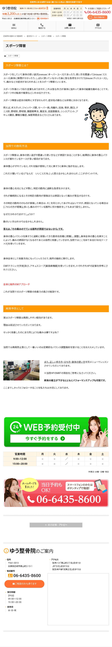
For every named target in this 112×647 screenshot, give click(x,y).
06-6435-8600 (24, 575)
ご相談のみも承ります (24, 584)
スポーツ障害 (13, 56)
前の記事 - (56, 525)
